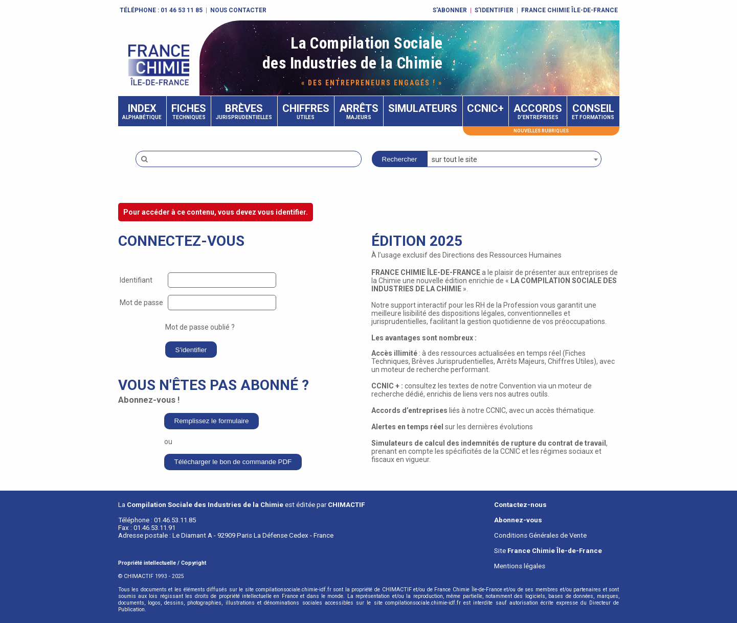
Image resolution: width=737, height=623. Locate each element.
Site (548, 551)
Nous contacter (238, 10)
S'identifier (494, 10)
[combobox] (514, 159)
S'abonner (450, 10)
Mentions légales (519, 566)
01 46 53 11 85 (182, 10)
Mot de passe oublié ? (200, 327)
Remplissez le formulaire (211, 421)
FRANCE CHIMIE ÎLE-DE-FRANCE (569, 10)
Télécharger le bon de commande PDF (233, 462)
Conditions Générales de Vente (540, 535)
